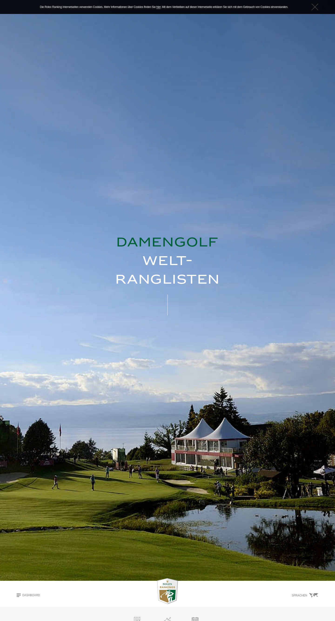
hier (158, 7)
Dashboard (28, 595)
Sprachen (305, 595)
